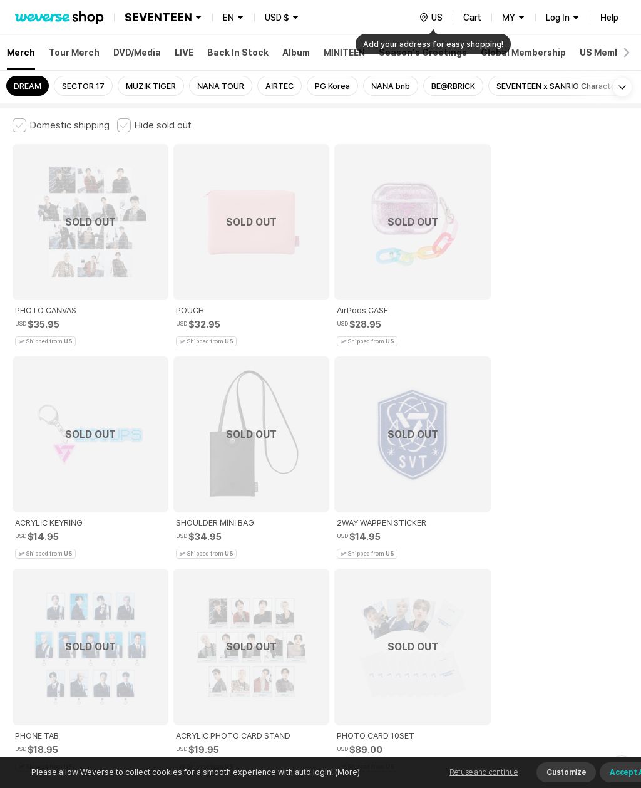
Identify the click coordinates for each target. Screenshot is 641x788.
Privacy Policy (404, 568)
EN (228, 18)
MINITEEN (344, 53)
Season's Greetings (423, 53)
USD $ (277, 18)
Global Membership (523, 53)
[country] (430, 17)
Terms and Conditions (47, 568)
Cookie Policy (467, 568)
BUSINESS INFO (224, 623)
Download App (597, 707)
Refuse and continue (483, 772)
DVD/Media (137, 53)
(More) (346, 772)
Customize (566, 772)
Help (609, 18)
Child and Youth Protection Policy (305, 568)
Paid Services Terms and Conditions (165, 568)
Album (296, 53)
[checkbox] (61, 125)
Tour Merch (74, 53)
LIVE (184, 53)
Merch (21, 53)
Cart (472, 18)
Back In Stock (238, 53)
